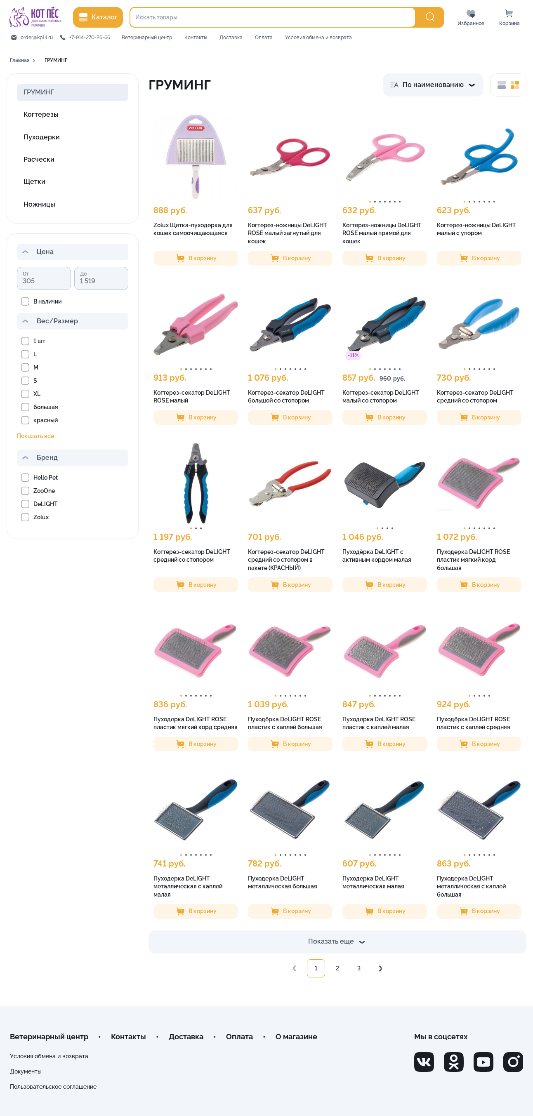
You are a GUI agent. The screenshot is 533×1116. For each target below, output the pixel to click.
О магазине (296, 1036)
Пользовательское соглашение (53, 1086)
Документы (26, 1071)
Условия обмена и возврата (318, 37)
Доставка (231, 37)
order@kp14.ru (37, 37)
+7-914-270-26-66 (89, 37)
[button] (23, 60)
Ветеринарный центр (147, 37)
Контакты (195, 37)
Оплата (264, 37)
